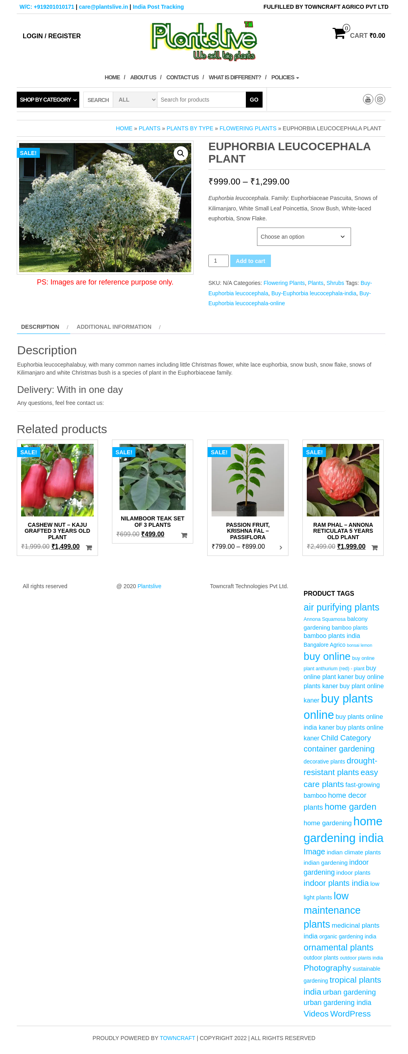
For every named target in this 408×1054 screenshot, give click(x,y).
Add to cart (250, 261)
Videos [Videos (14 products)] (316, 1013)
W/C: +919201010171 (47, 7)
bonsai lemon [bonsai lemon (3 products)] (359, 645)
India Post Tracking (158, 7)
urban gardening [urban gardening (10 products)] (349, 992)
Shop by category (45, 99)
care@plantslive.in (103, 7)
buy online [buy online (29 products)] (327, 656)
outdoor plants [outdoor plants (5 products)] (321, 958)
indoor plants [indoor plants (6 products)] (353, 872)
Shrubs (335, 283)
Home (112, 77)
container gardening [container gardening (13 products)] (339, 748)
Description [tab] (40, 327)
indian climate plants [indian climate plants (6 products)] (354, 852)
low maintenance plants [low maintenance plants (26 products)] (332, 910)
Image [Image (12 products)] (314, 851)
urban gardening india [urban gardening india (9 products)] (337, 1003)
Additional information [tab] (113, 327)
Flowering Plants (248, 128)
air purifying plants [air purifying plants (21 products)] (341, 607)
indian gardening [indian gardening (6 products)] (326, 862)
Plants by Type (190, 128)
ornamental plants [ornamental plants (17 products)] (338, 947)
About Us (143, 77)
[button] (181, 153)
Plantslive (149, 586)
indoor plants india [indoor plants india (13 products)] (336, 883)
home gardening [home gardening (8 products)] (328, 823)
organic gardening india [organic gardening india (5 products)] (347, 937)
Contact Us (183, 77)
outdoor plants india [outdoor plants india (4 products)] (361, 958)
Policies (285, 77)
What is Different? (235, 77)
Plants (149, 128)
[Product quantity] (218, 261)
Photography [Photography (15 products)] (327, 967)
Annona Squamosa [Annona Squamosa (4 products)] (324, 619)
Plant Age (223, 231)
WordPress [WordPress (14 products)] (350, 1013)
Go (254, 99)
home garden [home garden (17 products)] (351, 807)
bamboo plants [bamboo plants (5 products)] (349, 628)
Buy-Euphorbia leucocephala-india (313, 293)
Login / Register (52, 36)
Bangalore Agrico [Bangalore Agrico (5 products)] (324, 645)
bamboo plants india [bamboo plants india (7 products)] (332, 635)
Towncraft (177, 1038)
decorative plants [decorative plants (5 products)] (324, 762)
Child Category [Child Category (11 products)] (346, 738)
